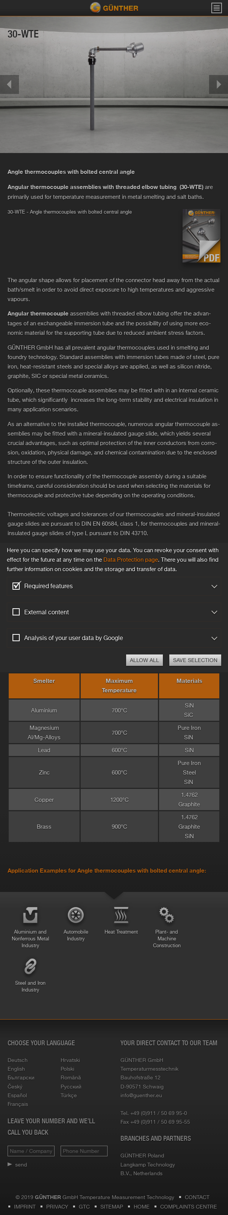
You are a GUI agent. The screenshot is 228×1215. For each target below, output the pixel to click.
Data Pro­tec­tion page (130, 559)
